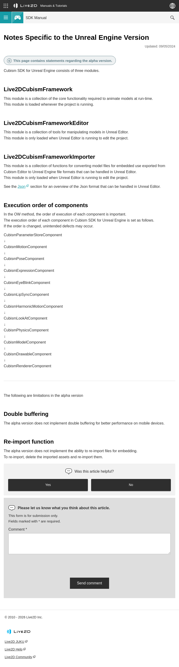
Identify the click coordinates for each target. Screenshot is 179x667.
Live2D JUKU (14, 641)
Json (22, 187)
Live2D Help (13, 649)
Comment (17, 529)
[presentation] (43, 565)
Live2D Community (18, 657)
